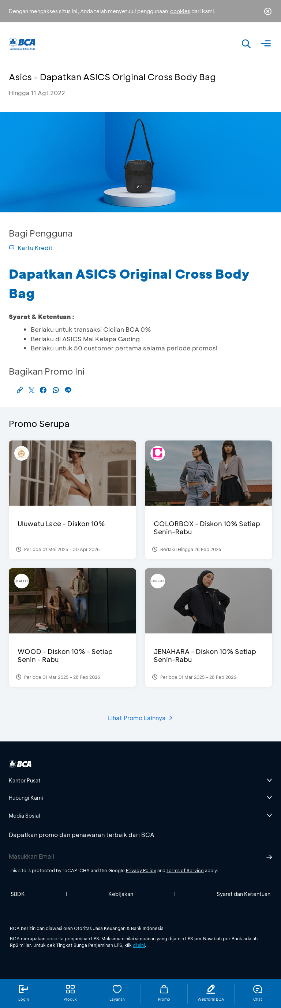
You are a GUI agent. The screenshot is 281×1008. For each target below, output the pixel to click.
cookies (180, 11)
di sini (139, 945)
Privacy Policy (141, 870)
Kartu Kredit (31, 248)
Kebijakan (120, 893)
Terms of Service (185, 870)
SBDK (18, 893)
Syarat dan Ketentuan (243, 893)
